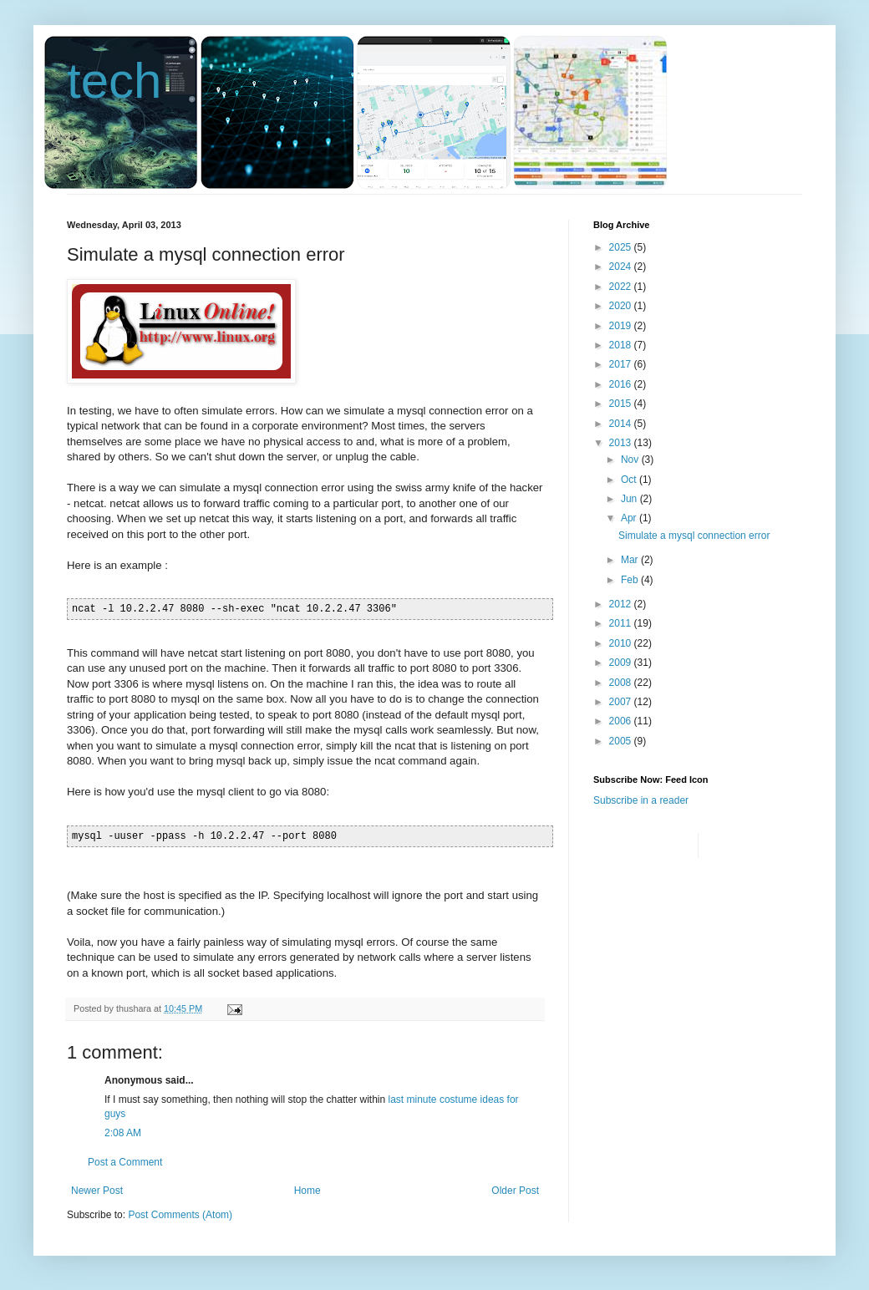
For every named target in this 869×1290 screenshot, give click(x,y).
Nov (631, 459)
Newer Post (97, 1190)
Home (307, 1190)
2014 (621, 423)
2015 (621, 403)
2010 (621, 643)
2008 (621, 682)
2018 (621, 345)
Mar (631, 560)
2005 (621, 741)
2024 (621, 266)
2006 (621, 721)
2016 (621, 384)
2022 (621, 286)
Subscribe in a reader (641, 800)
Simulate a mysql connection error (694, 535)
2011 (621, 623)
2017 (621, 364)
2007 (621, 702)
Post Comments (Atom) (180, 1215)
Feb (631, 580)
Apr (630, 518)
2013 (621, 443)
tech (114, 81)
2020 (621, 306)
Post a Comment (125, 1162)
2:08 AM (122, 1133)
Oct (630, 479)
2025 (621, 247)
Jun (630, 499)
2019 (621, 326)
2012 (621, 604)
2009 (621, 662)
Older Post (515, 1190)
